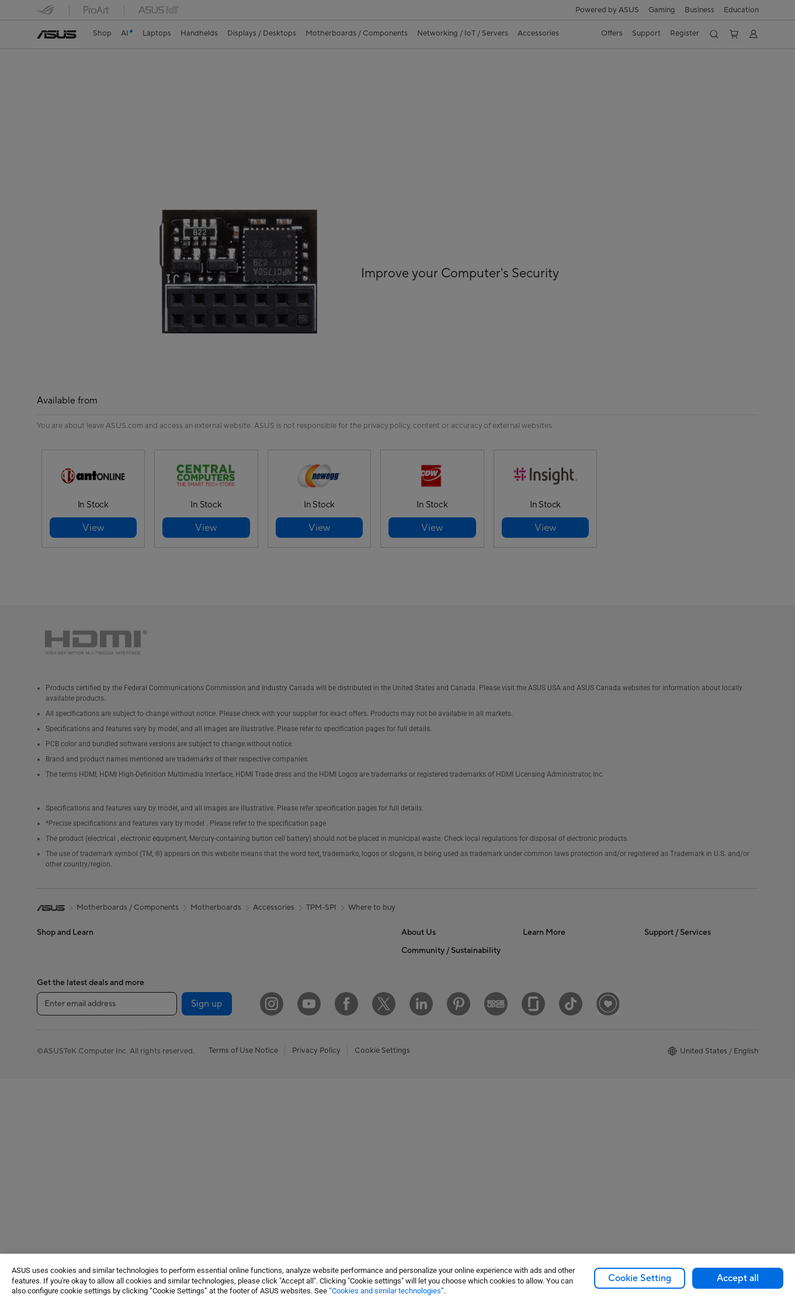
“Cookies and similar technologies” (386, 1290)
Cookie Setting (639, 1278)
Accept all (738, 1278)
